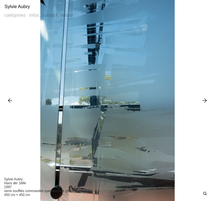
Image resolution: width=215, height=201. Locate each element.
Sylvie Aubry (17, 6)
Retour (67, 15)
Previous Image (10, 100)
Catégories (15, 15)
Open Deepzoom (204, 193)
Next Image (205, 100)
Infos (34, 15)
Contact (50, 15)
